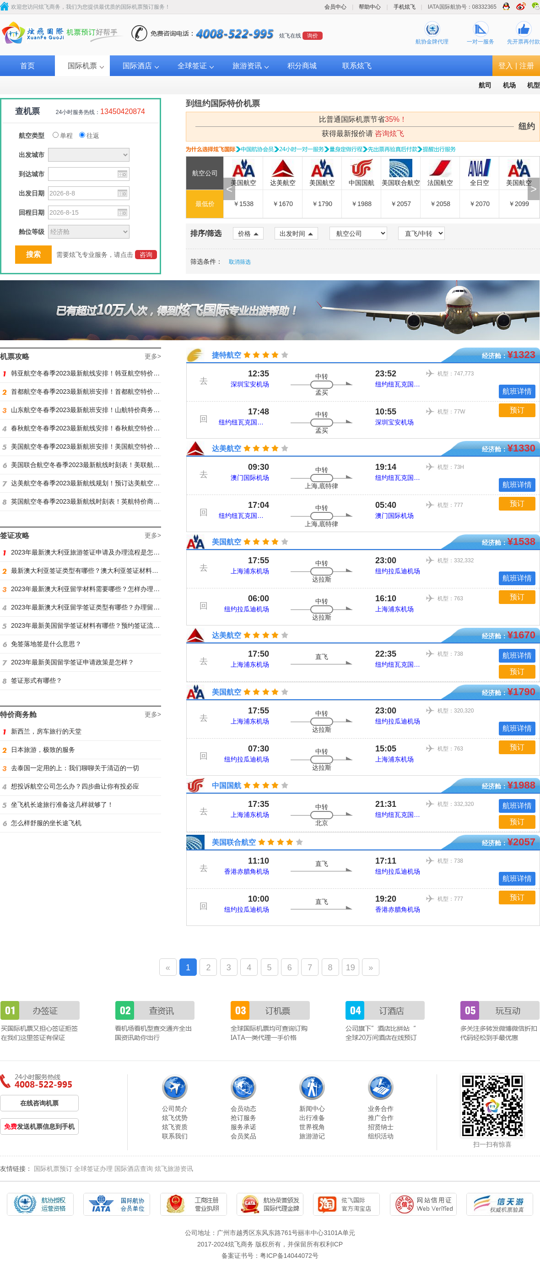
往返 (89, 135)
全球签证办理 (93, 1168)
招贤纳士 (381, 1127)
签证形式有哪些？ (32, 680)
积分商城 (302, 66)
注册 (526, 66)
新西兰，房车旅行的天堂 (41, 731)
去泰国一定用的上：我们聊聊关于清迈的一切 (70, 768)
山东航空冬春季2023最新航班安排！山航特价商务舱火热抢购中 (97, 409)
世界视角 (312, 1127)
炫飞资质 (175, 1127)
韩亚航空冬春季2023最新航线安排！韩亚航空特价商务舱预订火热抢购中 (109, 373)
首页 (27, 66)
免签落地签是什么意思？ (41, 643)
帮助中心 (370, 7)
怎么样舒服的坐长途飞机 (41, 823)
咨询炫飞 (389, 133)
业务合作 (381, 1108)
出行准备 (312, 1117)
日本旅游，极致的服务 (38, 749)
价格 (248, 233)
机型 (533, 85)
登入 (505, 66)
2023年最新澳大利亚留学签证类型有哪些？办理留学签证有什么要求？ (106, 607)
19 (350, 967)
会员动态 (243, 1108)
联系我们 (175, 1136)
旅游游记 (312, 1136)
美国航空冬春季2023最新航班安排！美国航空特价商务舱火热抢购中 (103, 446)
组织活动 (381, 1136)
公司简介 (175, 1108)
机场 (509, 85)
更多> (153, 356)
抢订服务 (243, 1117)
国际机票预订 (53, 1168)
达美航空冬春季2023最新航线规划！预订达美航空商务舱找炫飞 (97, 483)
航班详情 (517, 391)
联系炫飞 (357, 66)
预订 (517, 410)
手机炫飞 (405, 7)
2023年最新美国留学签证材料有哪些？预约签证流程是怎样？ (93, 625)
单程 (63, 135)
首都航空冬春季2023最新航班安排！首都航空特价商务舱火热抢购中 (103, 391)
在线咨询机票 (39, 1103)
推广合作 (381, 1117)
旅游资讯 (247, 66)
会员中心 (335, 7)
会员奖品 (243, 1136)
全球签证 (192, 66)
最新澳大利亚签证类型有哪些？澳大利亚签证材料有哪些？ (90, 570)
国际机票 (82, 66)
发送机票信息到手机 (39, 1126)
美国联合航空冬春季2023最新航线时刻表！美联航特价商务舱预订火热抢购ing (117, 464)
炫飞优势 (175, 1117)
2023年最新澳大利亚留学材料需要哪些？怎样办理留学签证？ (93, 589)
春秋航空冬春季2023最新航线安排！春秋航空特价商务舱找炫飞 (97, 428)
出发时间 (296, 233)
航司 (485, 85)
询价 (312, 36)
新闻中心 (312, 1108)
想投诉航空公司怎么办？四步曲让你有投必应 (70, 786)
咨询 (146, 254)
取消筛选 (240, 262)
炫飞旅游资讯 (174, 1168)
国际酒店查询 (133, 1168)
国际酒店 (137, 66)
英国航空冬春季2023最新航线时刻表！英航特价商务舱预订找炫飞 (100, 501)
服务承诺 (243, 1127)
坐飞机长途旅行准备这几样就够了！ (57, 804)
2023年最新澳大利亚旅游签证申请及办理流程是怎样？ (84, 552)
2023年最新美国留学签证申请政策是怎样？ (68, 662)
